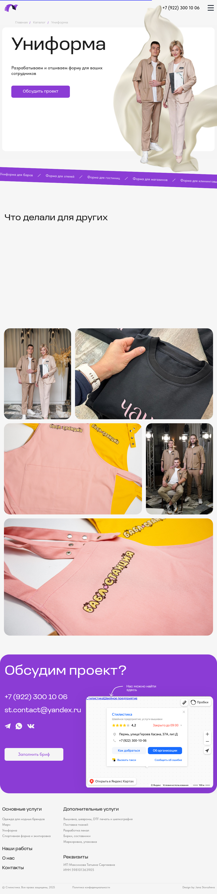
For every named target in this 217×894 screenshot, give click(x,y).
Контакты (13, 868)
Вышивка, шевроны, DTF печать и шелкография (98, 819)
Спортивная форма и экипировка (26, 836)
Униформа (9, 830)
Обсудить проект (40, 92)
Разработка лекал (76, 830)
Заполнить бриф (34, 754)
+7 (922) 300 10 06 (181, 8)
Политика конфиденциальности (91, 887)
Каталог (39, 22)
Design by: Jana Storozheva (198, 887)
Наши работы (17, 849)
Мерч (6, 824)
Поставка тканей (75, 824)
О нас (8, 858)
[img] (211, 8)
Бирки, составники (77, 836)
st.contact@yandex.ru (43, 710)
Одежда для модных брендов (23, 819)
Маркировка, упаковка (80, 842)
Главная (21, 22)
